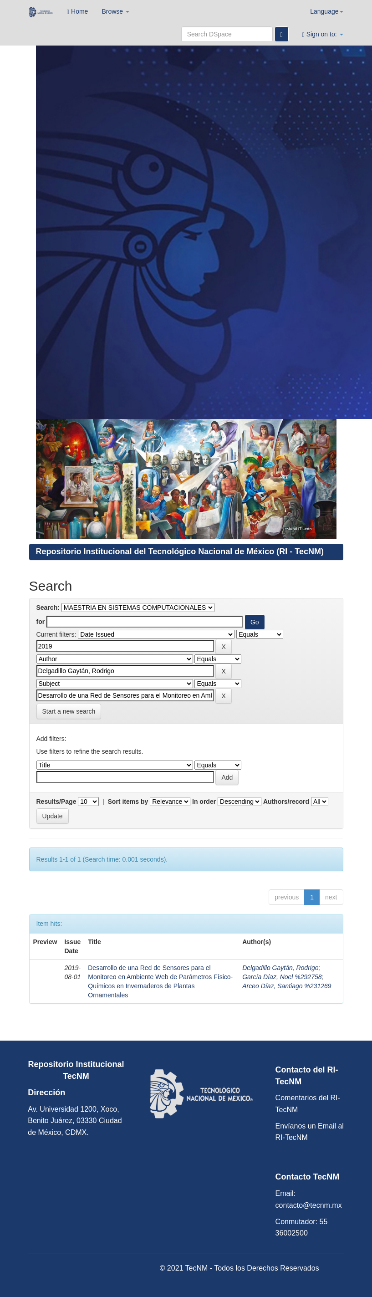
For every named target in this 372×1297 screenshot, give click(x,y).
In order (204, 801)
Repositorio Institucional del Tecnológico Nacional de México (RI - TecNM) (180, 551)
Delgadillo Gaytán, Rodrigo (280, 967)
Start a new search (69, 711)
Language (326, 11)
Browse (115, 11)
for (40, 621)
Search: (48, 607)
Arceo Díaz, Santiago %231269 (286, 986)
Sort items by (128, 801)
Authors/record (286, 801)
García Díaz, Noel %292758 (281, 976)
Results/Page (56, 801)
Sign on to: (322, 34)
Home (77, 11)
